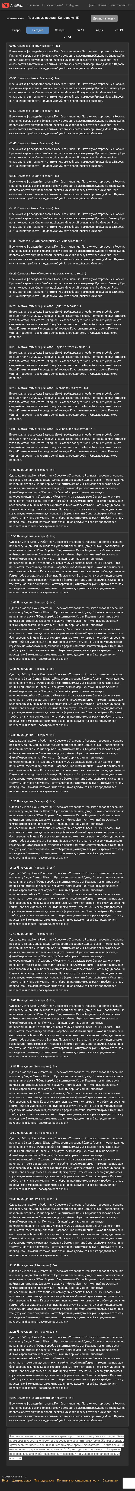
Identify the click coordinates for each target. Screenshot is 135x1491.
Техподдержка (44, 1480)
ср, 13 (119, 30)
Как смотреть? (52, 5)
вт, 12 (99, 30)
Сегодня (37, 30)
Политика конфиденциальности (78, 1480)
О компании (110, 1480)
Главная (33, 5)
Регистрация (117, 5)
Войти (102, 5)
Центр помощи (21, 1480)
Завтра (60, 30)
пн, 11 (80, 30)
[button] (130, 5)
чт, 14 (67, 37)
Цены (91, 5)
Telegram (72, 5)
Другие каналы (103, 18)
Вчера (16, 30)
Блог (5, 1480)
